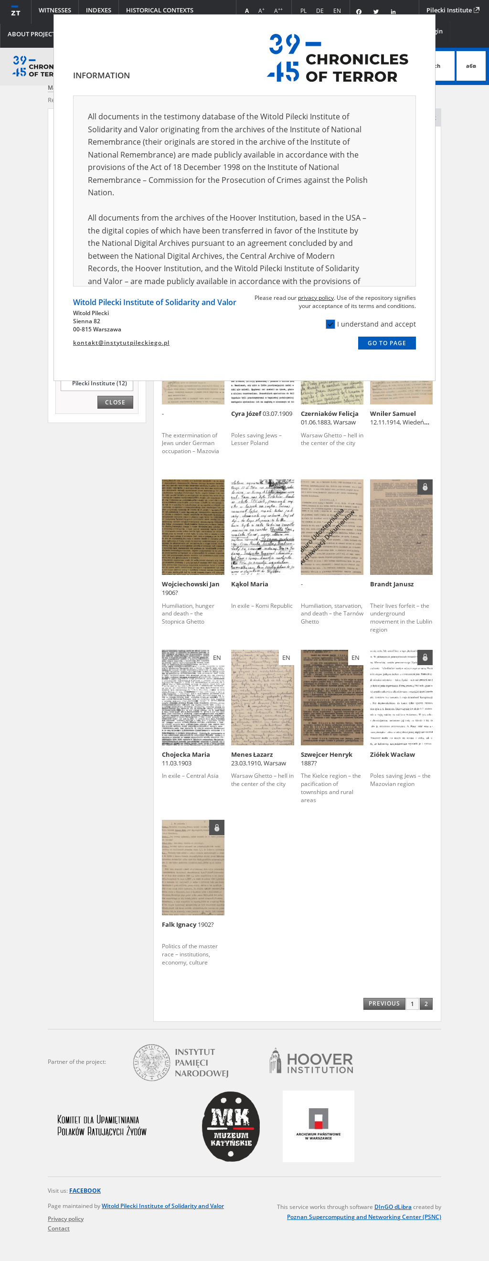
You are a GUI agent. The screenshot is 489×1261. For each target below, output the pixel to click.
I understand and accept (371, 324)
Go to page (387, 343)
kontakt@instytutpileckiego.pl (121, 343)
